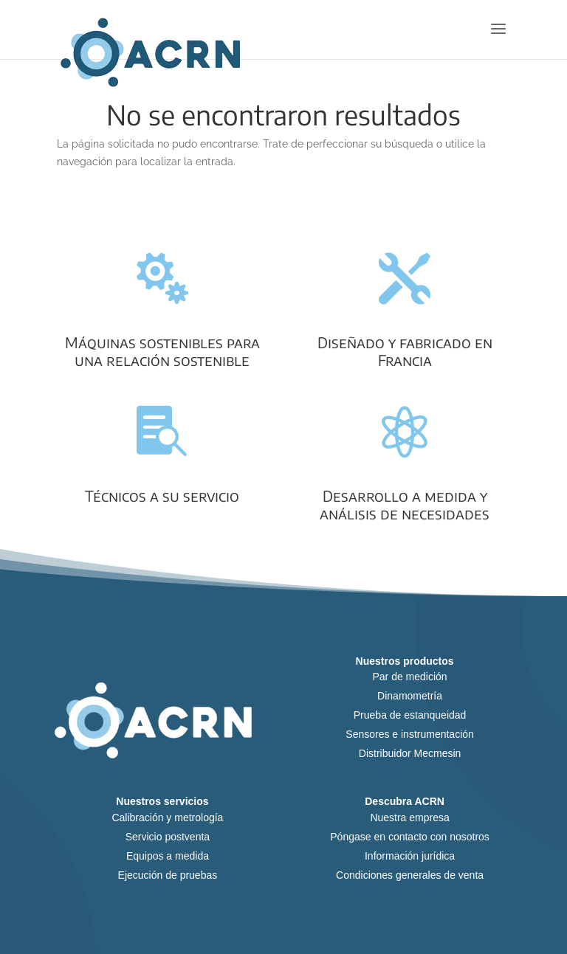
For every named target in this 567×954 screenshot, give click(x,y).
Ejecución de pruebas (168, 875)
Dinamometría (409, 696)
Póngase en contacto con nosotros (409, 837)
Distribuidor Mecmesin (410, 753)
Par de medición (409, 676)
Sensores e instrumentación (410, 734)
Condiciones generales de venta (410, 875)
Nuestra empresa (409, 817)
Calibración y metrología (167, 817)
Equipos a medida (167, 856)
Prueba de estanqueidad (410, 715)
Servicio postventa (168, 837)
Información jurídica (410, 856)
